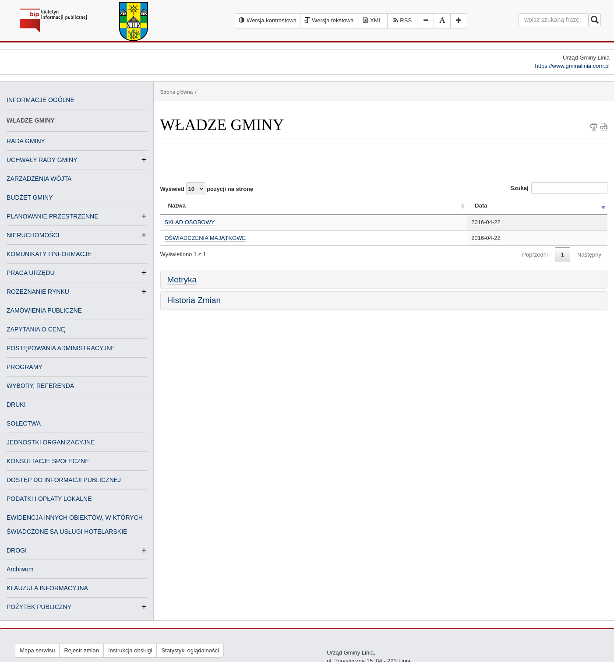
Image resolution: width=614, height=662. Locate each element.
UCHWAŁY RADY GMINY (42, 160)
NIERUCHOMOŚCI (33, 235)
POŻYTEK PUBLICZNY (39, 607)
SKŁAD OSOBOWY (190, 222)
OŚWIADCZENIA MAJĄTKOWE (205, 238)
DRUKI (16, 404)
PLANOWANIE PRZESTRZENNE (53, 216)
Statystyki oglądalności (190, 650)
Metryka (182, 279)
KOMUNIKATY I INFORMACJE (49, 253)
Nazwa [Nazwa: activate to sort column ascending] (177, 205)
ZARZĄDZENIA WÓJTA (39, 178)
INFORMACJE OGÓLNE (40, 99)
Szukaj (558, 188)
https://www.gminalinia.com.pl (572, 66)
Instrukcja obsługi (130, 650)
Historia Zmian (194, 300)
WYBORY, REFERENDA (40, 385)
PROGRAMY (24, 366)
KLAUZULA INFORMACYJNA (47, 588)
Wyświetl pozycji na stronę (207, 188)
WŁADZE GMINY (31, 120)
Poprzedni (535, 254)
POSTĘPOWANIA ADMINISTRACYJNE (61, 348)
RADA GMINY (26, 140)
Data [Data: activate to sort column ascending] (481, 205)
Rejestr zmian (81, 650)
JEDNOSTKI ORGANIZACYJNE (51, 442)
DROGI (17, 550)
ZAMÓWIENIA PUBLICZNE (44, 310)
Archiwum (20, 569)
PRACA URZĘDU (31, 273)
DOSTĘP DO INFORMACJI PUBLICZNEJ (64, 479)
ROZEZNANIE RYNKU (38, 291)
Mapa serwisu (37, 650)
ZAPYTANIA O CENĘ (36, 329)
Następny (589, 254)
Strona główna (176, 92)
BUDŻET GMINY (30, 197)
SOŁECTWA (24, 423)
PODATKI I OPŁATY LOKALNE (49, 498)
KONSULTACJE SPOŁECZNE (48, 461)
